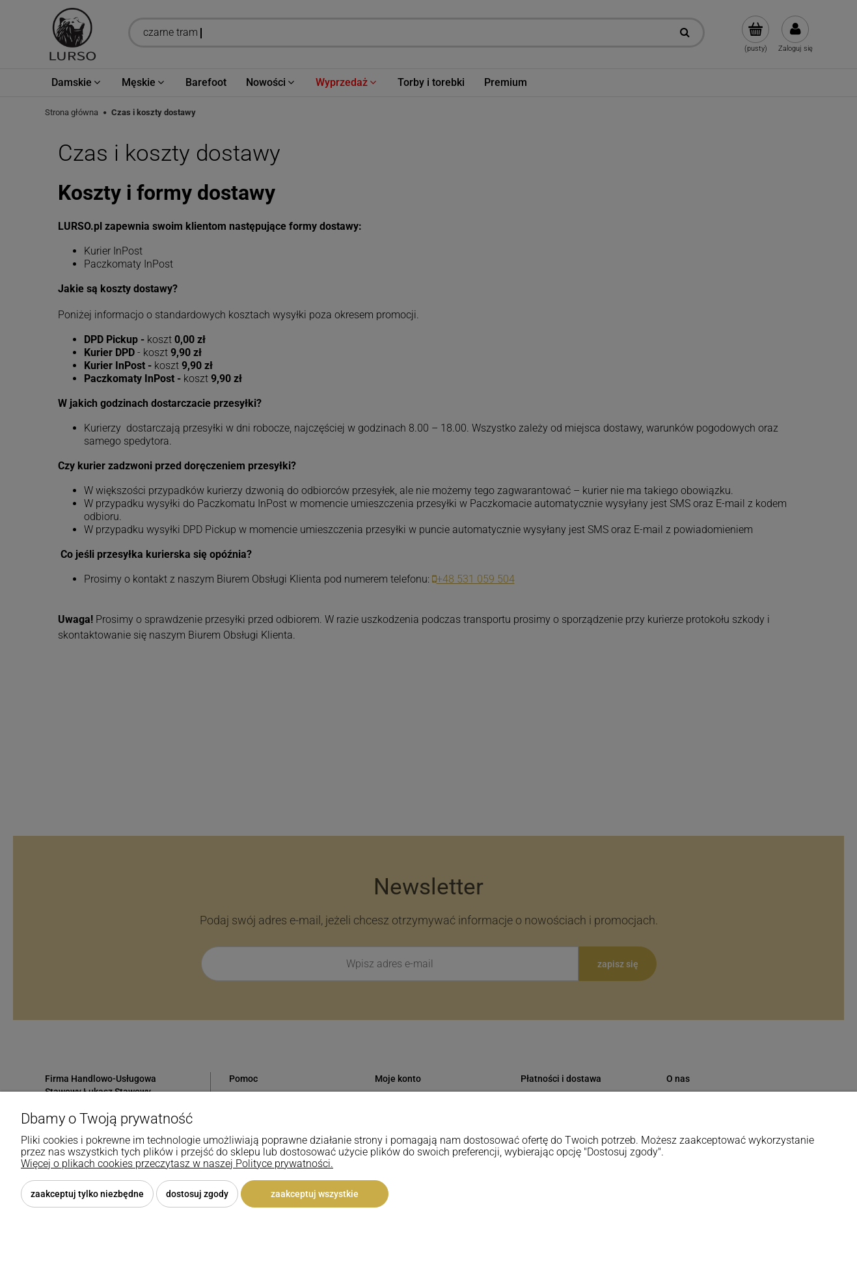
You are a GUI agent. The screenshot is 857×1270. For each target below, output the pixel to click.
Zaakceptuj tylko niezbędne (87, 1194)
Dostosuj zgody (197, 1194)
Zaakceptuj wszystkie (315, 1194)
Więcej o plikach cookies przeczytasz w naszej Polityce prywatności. (177, 1163)
